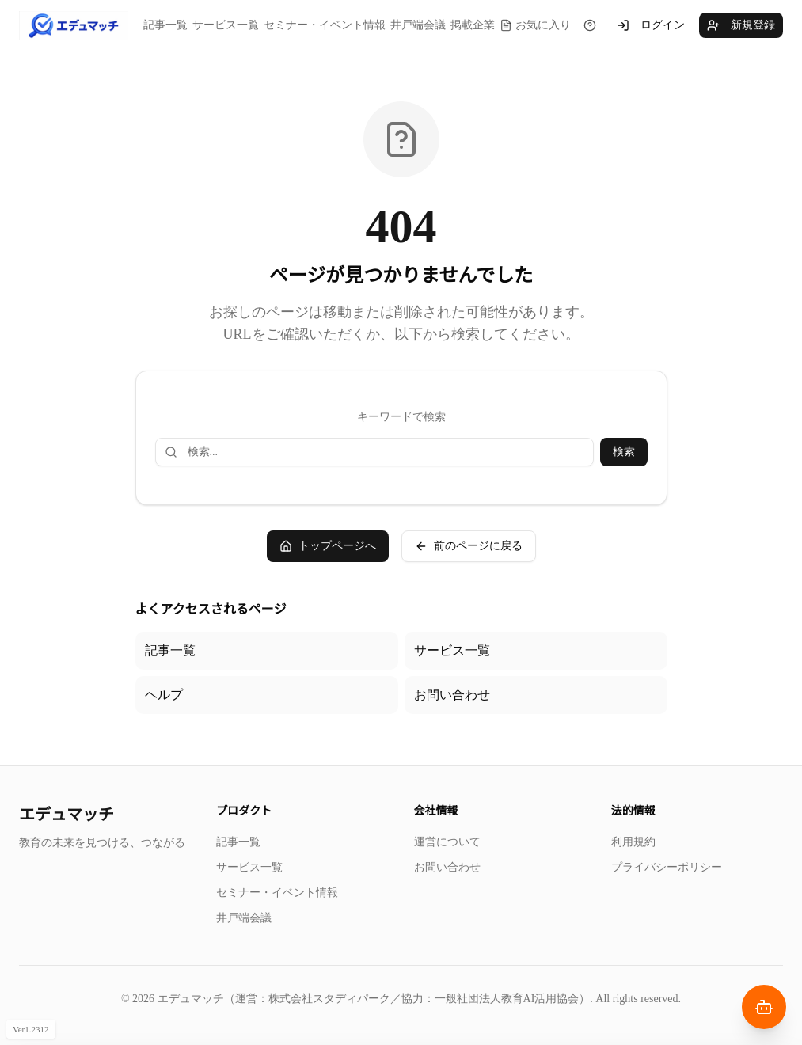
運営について (447, 842)
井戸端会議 (418, 25)
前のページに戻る (469, 546)
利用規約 (633, 842)
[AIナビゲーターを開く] (764, 1007)
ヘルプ (164, 694)
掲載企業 (472, 25)
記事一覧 (165, 25)
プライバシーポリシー (666, 867)
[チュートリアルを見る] (590, 25)
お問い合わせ (452, 694)
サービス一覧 (225, 25)
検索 (624, 452)
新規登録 (741, 25)
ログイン (651, 25)
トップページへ (327, 546)
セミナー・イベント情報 (325, 25)
